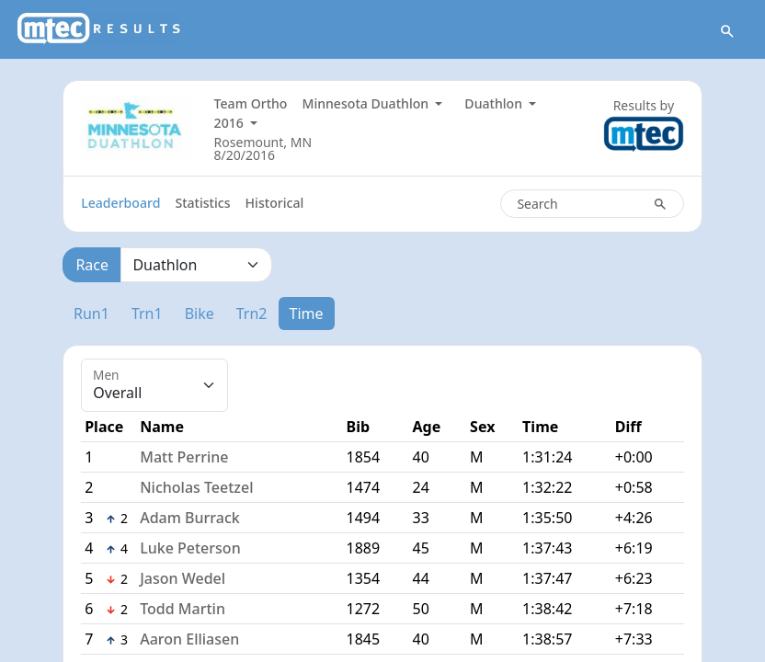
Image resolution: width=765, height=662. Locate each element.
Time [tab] (307, 314)
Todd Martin (182, 609)
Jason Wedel (182, 579)
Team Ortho (251, 104)
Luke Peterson (190, 549)
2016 (230, 123)
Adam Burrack (190, 518)
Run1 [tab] (91, 314)
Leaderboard (120, 203)
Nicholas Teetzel (196, 488)
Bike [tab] (199, 314)
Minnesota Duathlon (366, 104)
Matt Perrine (184, 458)
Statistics (202, 203)
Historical (274, 203)
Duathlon (494, 104)
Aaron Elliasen (189, 640)
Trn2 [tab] (252, 314)
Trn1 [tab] (147, 314)
